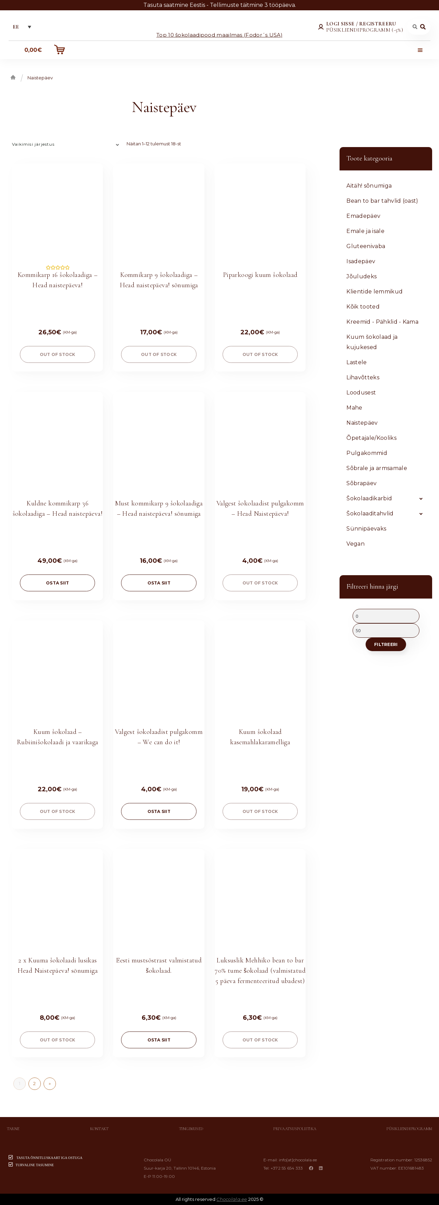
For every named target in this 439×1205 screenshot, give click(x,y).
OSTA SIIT (57, 582)
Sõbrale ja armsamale (376, 468)
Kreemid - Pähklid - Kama (382, 322)
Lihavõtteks (362, 377)
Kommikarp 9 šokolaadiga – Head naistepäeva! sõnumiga (159, 280)
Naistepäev (362, 423)
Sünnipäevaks (366, 528)
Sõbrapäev (361, 483)
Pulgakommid (366, 453)
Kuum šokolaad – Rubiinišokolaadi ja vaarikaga (57, 737)
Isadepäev (360, 261)
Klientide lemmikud (374, 291)
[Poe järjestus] (67, 144)
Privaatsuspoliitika (294, 1128)
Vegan (355, 543)
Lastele (356, 362)
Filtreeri (386, 644)
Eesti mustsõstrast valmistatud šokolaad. (159, 965)
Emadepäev (363, 216)
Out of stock (57, 354)
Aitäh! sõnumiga (369, 185)
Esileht (13, 77)
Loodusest (361, 392)
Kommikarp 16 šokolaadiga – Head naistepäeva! (57, 280)
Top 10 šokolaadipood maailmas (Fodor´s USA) (219, 34)
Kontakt (99, 1128)
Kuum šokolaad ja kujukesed (372, 342)
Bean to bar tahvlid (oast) (382, 201)
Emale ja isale (365, 231)
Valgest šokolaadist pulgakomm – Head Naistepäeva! (260, 508)
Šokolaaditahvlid (369, 513)
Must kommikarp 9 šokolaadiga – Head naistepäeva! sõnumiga (159, 508)
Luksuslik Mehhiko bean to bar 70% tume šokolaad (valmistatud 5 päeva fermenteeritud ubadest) (260, 970)
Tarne (13, 1128)
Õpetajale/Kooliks (371, 438)
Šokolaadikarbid (369, 498)
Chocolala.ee (231, 1199)
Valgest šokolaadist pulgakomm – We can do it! (159, 737)
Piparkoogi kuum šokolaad (260, 275)
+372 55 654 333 (287, 1168)
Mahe (354, 407)
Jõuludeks (361, 276)
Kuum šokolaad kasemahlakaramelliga (260, 737)
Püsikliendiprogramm (409, 1128)
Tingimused (191, 1128)
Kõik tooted (363, 306)
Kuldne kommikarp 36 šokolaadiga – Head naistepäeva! (58, 508)
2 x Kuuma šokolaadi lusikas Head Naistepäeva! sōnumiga (57, 965)
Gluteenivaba (365, 246)
